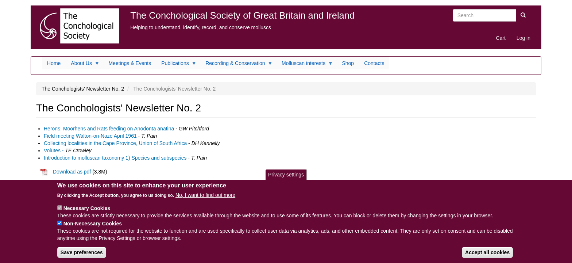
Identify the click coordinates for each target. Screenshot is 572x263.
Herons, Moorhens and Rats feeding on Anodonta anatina (109, 129)
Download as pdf (65, 172)
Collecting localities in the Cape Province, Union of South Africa (115, 143)
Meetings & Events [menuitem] (129, 63)
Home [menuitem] (54, 63)
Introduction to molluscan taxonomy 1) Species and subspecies (115, 158)
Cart (500, 38)
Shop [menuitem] (348, 63)
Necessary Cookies (86, 213)
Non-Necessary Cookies (92, 228)
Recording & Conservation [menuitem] (236, 65)
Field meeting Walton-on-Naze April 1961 (90, 136)
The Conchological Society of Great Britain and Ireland (242, 15)
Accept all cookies (487, 257)
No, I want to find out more (205, 200)
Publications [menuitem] (176, 65)
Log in (523, 38)
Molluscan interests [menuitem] (305, 65)
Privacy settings (286, 179)
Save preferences (82, 257)
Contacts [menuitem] (374, 63)
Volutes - (53, 150)
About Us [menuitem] (83, 65)
